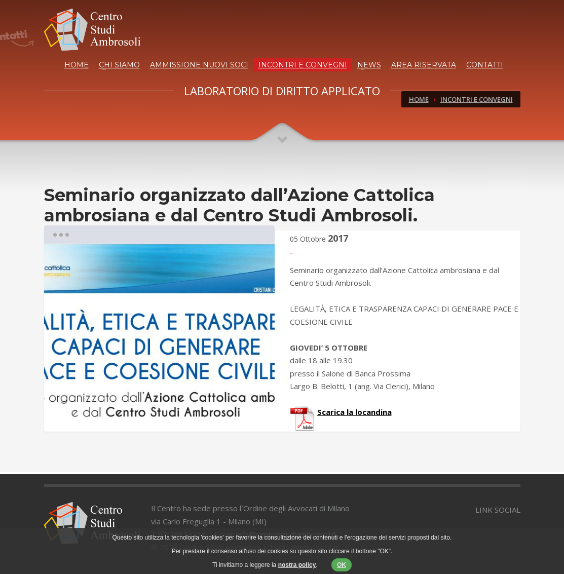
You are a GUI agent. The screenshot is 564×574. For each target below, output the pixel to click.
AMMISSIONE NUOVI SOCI (199, 64)
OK (341, 564)
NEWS (369, 64)
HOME (76, 64)
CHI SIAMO (119, 64)
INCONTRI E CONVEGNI (302, 64)
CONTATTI (484, 64)
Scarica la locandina (354, 412)
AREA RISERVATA (423, 64)
